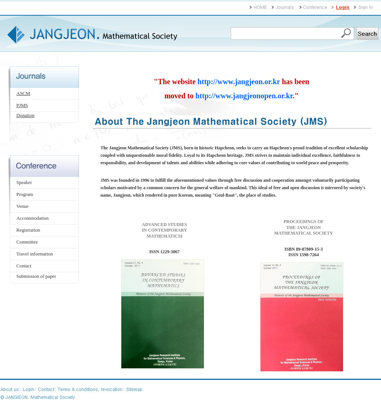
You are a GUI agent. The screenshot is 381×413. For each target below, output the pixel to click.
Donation (25, 115)
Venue (22, 206)
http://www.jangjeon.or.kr (239, 81)
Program (24, 194)
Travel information (34, 254)
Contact (23, 266)
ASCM (23, 93)
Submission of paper (36, 276)
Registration (28, 230)
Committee (27, 242)
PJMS (22, 105)
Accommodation (32, 218)
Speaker (24, 182)
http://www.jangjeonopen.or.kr (243, 96)
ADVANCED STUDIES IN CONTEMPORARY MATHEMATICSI (164, 230)
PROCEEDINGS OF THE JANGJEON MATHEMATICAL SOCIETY (303, 227)
